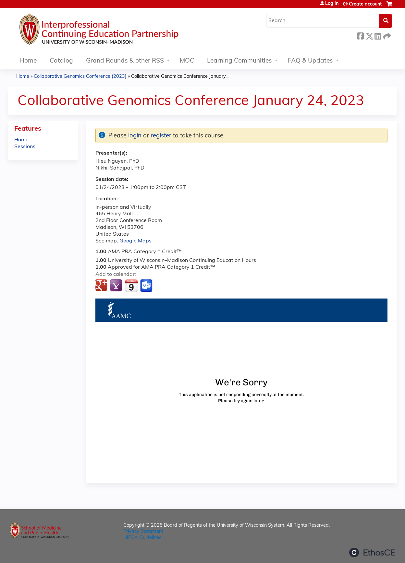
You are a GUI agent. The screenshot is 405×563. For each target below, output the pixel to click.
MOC (187, 61)
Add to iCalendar (131, 285)
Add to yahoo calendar (116, 285)
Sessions (24, 146)
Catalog (61, 61)
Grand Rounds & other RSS (125, 61)
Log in (331, 4)
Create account (365, 4)
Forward (386, 35)
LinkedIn (377, 35)
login (134, 136)
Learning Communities (239, 61)
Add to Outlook (146, 285)
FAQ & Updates (310, 61)
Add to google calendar (102, 285)
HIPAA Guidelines (142, 537)
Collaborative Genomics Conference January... (179, 76)
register (161, 136)
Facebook (360, 35)
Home (28, 61)
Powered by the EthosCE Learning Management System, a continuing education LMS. (372, 552)
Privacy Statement (143, 531)
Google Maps (135, 241)
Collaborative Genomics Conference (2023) (80, 76)
